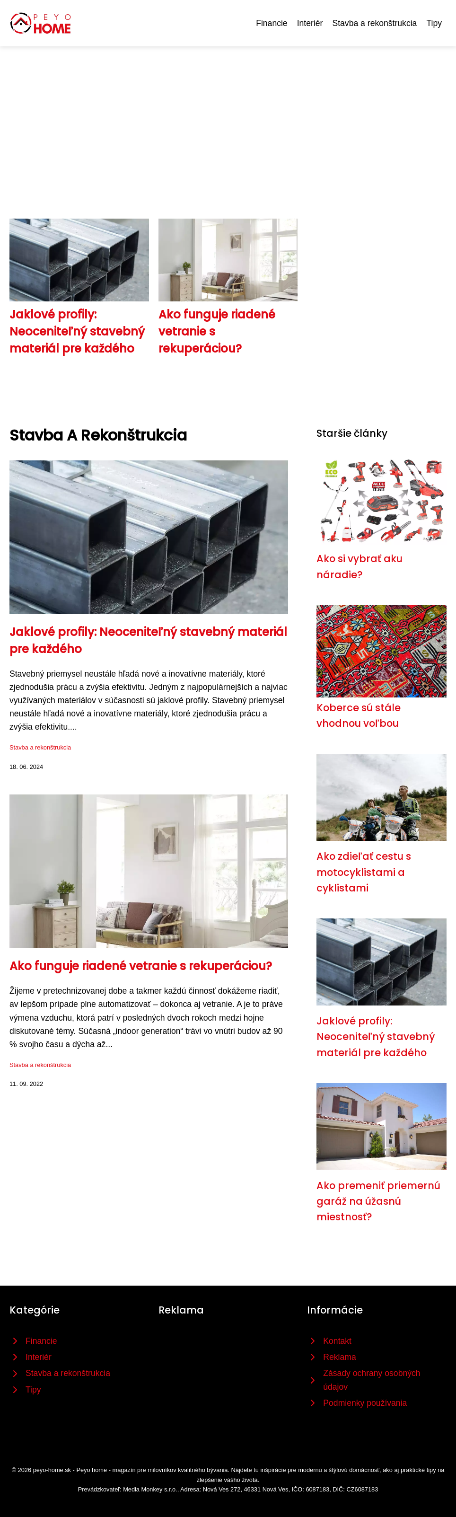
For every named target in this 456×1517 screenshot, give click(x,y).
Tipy (434, 23)
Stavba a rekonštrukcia (374, 23)
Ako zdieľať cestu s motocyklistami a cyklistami (363, 872)
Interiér (310, 23)
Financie (272, 23)
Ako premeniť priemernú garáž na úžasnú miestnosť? (378, 1201)
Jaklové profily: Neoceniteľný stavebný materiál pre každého (77, 331)
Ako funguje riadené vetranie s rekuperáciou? (140, 966)
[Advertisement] (228, 117)
